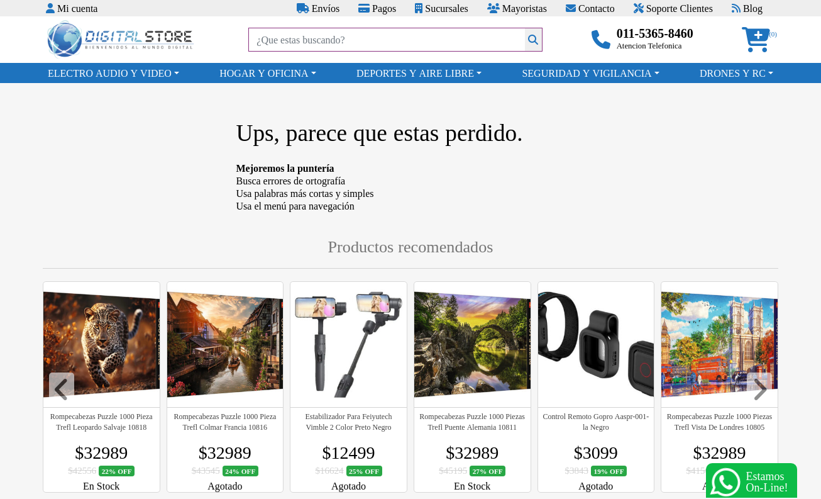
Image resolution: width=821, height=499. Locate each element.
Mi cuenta (71, 8)
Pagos (377, 8)
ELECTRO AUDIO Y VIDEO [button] (110, 73)
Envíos (318, 8)
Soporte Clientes (673, 8)
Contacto (590, 8)
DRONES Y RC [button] (733, 73)
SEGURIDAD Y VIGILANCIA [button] (586, 73)
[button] (760, 40)
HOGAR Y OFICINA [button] (263, 73)
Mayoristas (517, 8)
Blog (747, 8)
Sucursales (441, 8)
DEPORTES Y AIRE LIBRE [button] (415, 73)
